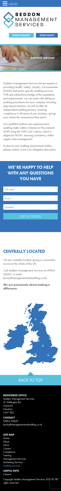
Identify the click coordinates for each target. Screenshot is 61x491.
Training (7, 455)
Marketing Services (13, 462)
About (6, 441)
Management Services (14, 458)
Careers (7, 474)
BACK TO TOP (30, 380)
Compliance (9, 452)
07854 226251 (46, 35)
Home (6, 438)
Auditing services (11, 465)
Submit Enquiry (21, 35)
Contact (7, 448)
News (6, 445)
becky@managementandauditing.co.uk (22, 424)
